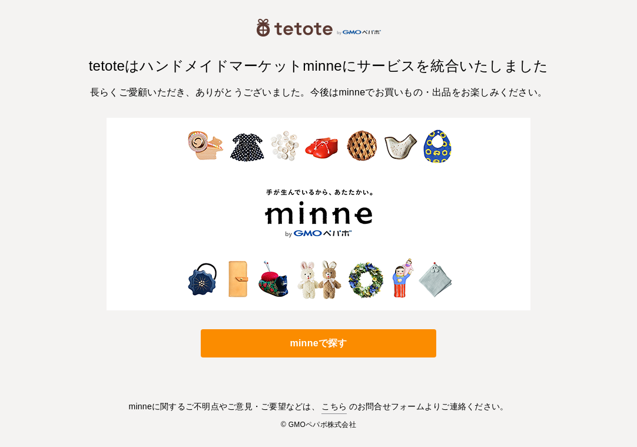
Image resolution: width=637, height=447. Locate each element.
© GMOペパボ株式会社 (318, 424)
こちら (334, 406)
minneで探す (318, 343)
